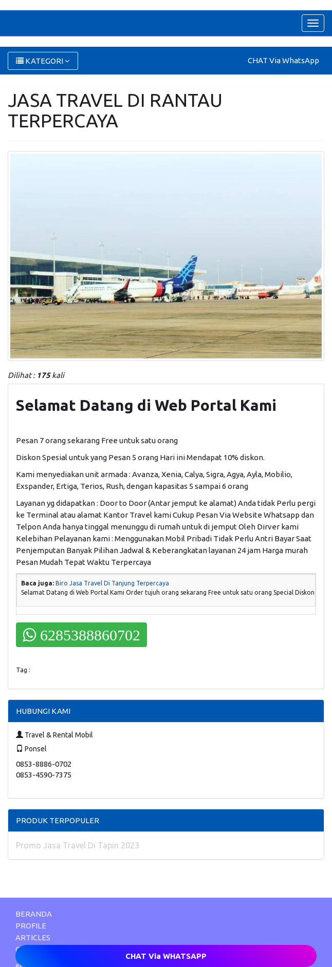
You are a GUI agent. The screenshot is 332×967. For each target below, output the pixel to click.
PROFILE (30, 925)
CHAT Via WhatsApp (283, 60)
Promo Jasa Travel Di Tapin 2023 (77, 845)
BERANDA (33, 913)
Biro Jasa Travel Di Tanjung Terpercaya (112, 583)
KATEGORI (43, 60)
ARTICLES (32, 937)
